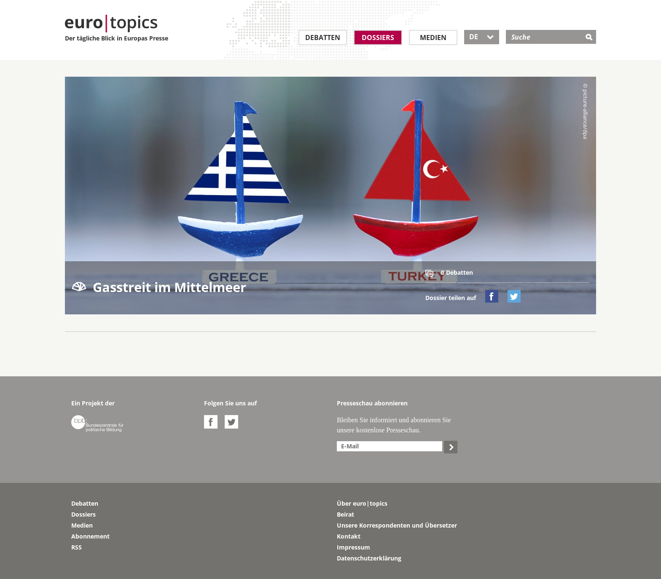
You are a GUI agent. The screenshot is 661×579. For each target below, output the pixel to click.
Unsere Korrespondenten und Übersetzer (397, 525)
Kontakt (348, 536)
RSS (76, 547)
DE (481, 36)
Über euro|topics (362, 503)
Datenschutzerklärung (369, 558)
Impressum (353, 547)
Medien (433, 37)
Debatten (322, 37)
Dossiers (378, 37)
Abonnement (90, 536)
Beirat (345, 514)
